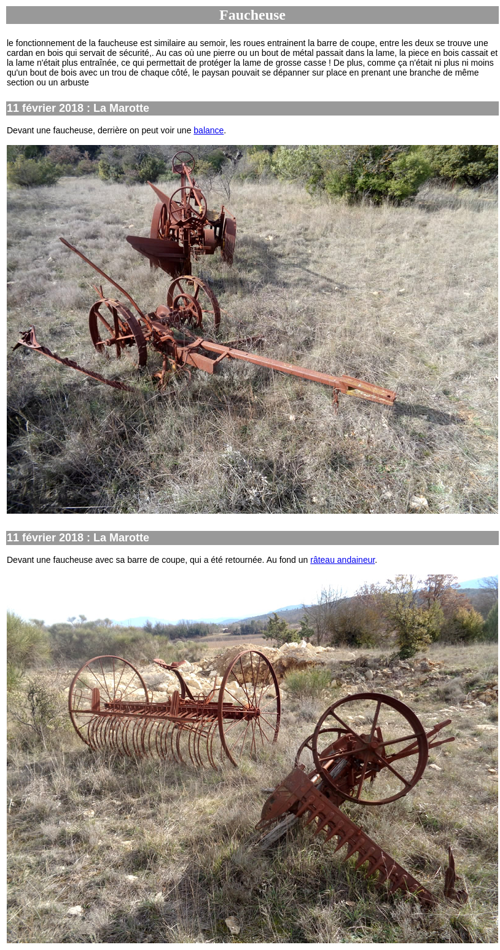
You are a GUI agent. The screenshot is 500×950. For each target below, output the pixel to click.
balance (208, 130)
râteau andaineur (342, 560)
